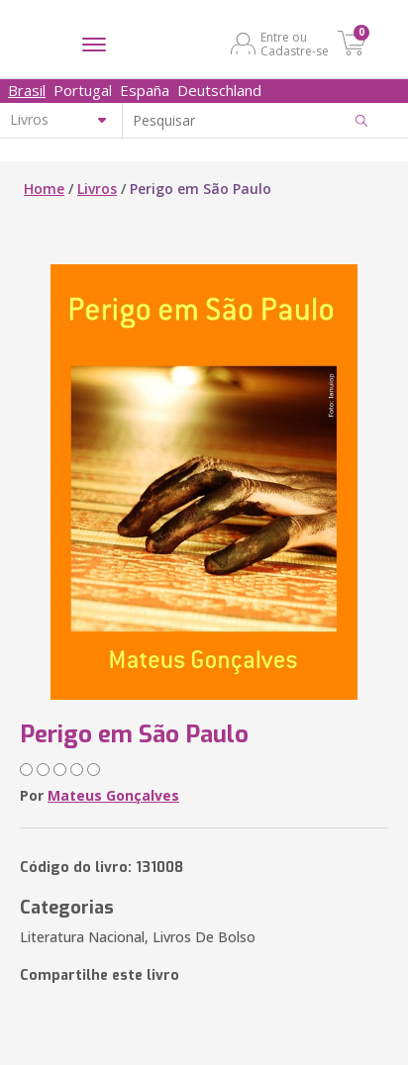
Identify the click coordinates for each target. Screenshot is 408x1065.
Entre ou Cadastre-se (294, 43)
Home (44, 188)
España (144, 90)
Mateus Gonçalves (113, 795)
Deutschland (219, 90)
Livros (97, 188)
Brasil (27, 90)
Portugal (82, 90)
